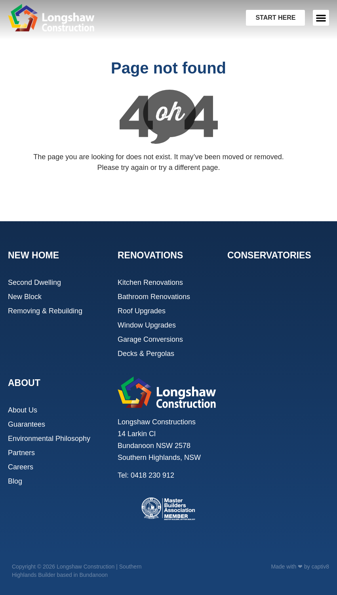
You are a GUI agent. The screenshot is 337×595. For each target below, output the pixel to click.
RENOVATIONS (150, 255)
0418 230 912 (152, 475)
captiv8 (320, 566)
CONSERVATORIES (269, 255)
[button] (321, 18)
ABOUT (24, 383)
